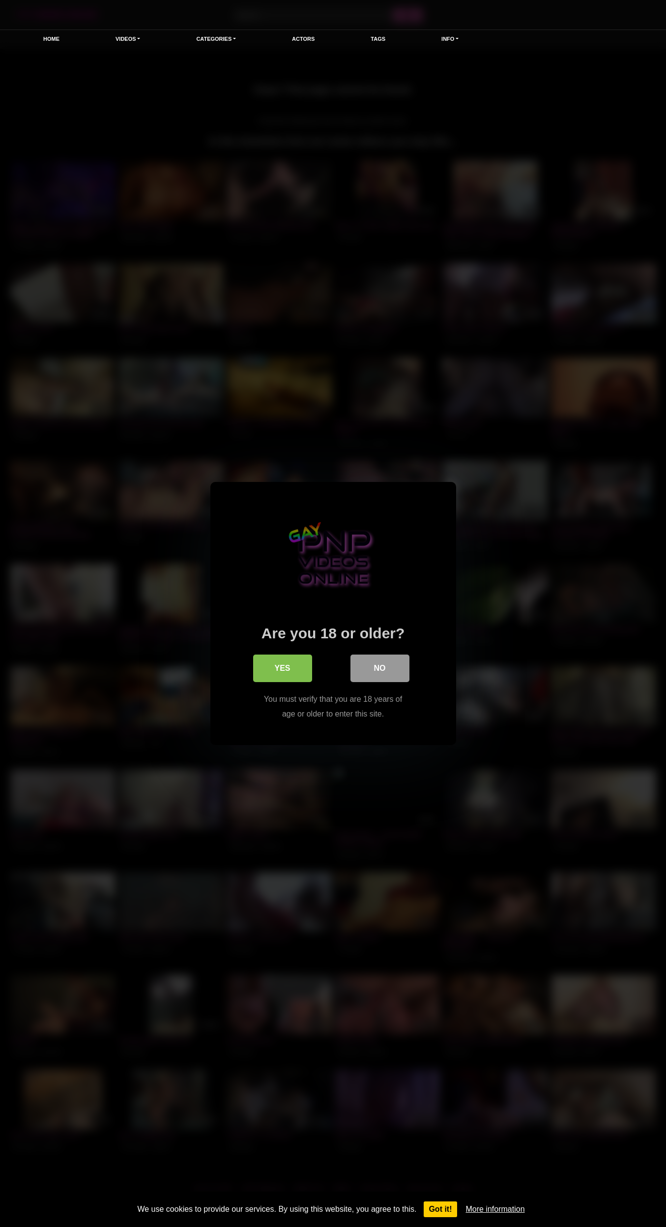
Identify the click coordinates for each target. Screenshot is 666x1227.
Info (447, 39)
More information (495, 1209)
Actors (303, 39)
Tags (378, 39)
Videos (126, 39)
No (380, 668)
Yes (282, 668)
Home (51, 39)
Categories (214, 39)
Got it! (440, 1209)
